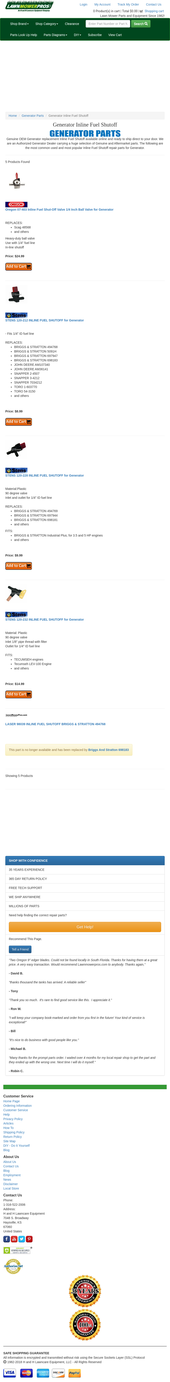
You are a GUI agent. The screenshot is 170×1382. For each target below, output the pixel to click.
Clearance (72, 24)
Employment (12, 1175)
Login (83, 4)
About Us (9, 1162)
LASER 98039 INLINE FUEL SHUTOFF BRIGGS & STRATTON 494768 (55, 724)
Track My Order (128, 4)
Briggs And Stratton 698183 (108, 750)
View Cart (115, 35)
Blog (6, 1150)
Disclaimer (10, 1184)
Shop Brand (19, 24)
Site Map (9, 1141)
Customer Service (15, 1110)
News (7, 1179)
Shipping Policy (14, 1132)
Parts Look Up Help (23, 35)
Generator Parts (33, 115)
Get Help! (85, 927)
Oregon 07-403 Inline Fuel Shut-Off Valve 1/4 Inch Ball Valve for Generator (59, 209)
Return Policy (12, 1136)
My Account (102, 4)
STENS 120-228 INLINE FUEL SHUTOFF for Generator (44, 475)
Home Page (11, 1101)
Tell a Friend (20, 949)
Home (13, 115)
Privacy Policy (13, 1119)
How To (8, 1128)
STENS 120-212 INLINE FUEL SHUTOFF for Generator (44, 320)
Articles (8, 1123)
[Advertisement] (85, 76)
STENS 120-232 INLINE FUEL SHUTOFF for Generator (44, 619)
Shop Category (46, 24)
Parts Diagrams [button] (55, 35)
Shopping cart (154, 11)
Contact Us (153, 4)
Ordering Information (17, 1105)
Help (6, 1114)
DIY (77, 35)
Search (141, 24)
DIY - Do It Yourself (16, 1145)
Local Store (11, 1188)
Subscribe (95, 35)
